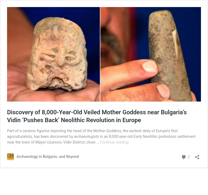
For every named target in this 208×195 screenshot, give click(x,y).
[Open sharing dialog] (197, 155)
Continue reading (114, 142)
